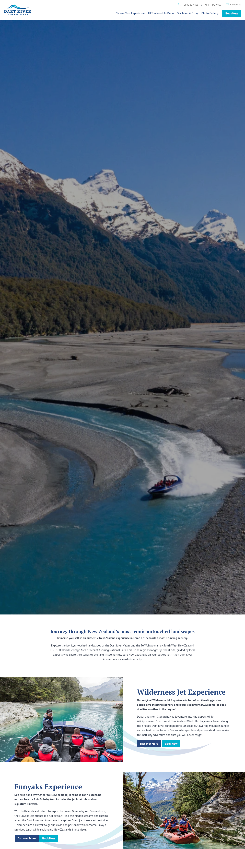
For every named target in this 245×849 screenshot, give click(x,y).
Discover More (149, 744)
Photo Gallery (209, 13)
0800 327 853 (191, 4)
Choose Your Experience (130, 13)
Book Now (231, 13)
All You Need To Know (161, 13)
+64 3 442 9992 (213, 4)
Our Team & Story (188, 13)
